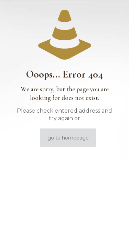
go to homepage (68, 138)
